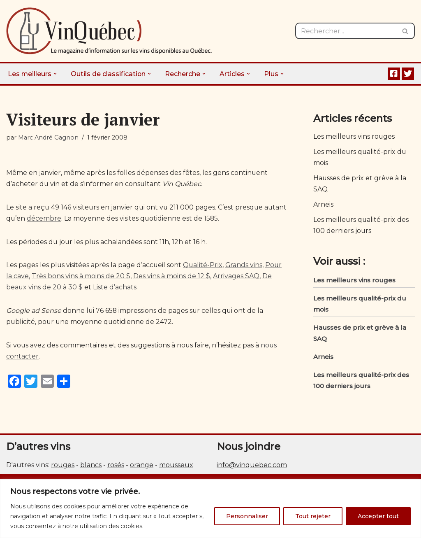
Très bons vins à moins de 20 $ (81, 277)
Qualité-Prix (204, 266)
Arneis (323, 205)
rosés (115, 466)
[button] (55, 73)
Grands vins (245, 266)
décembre (68, 219)
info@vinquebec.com (252, 466)
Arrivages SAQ (236, 277)
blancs (91, 466)
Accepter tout (378, 516)
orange (141, 466)
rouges (62, 466)
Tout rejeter (313, 516)
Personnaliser (247, 516)
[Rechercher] (345, 31)
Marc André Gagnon (48, 137)
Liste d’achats (115, 288)
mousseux (176, 466)
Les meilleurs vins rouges (354, 137)
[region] (210, 508)
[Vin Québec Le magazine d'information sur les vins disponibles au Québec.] (109, 30)
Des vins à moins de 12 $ (171, 277)
